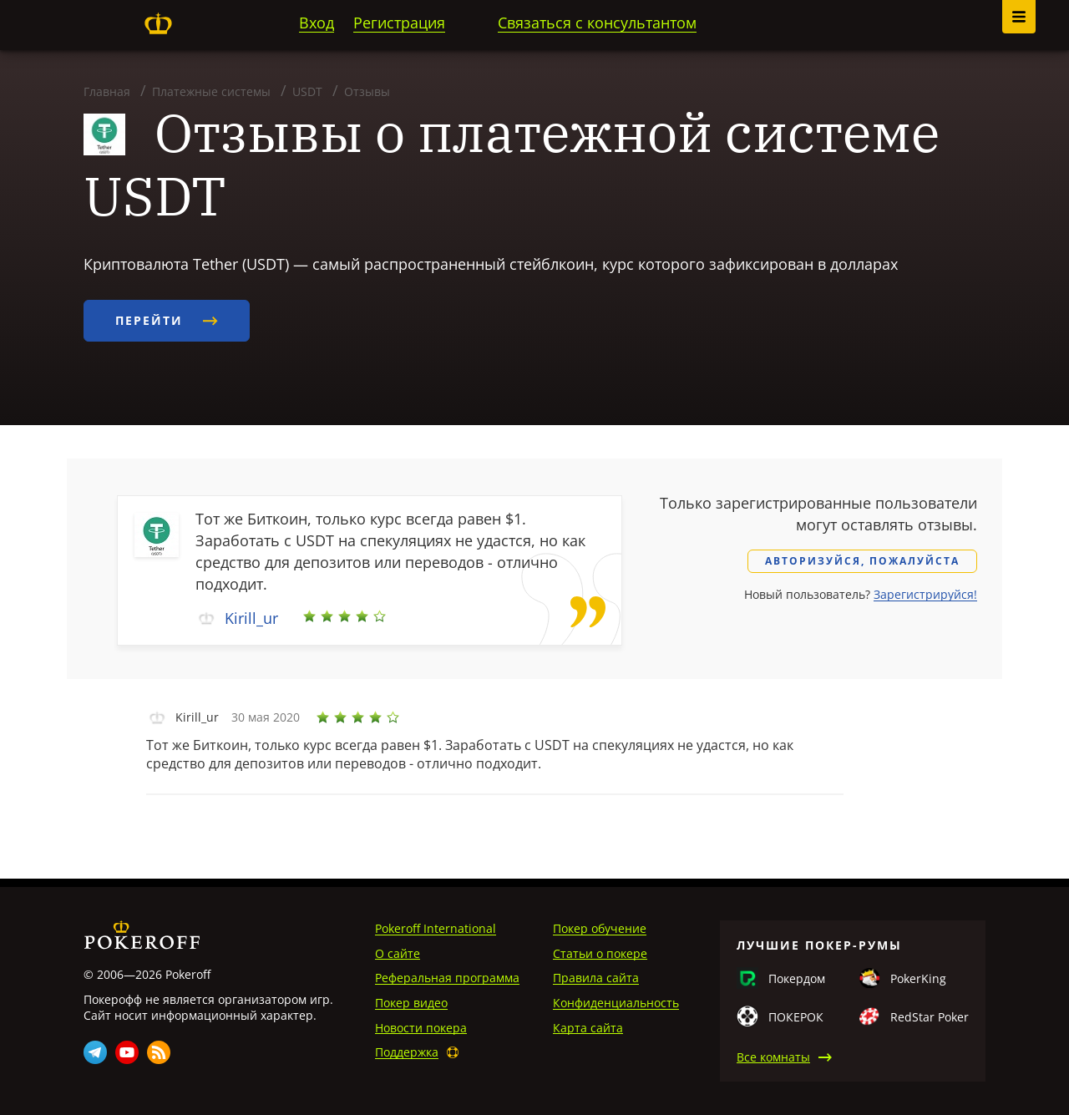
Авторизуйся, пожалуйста (862, 561)
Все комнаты (773, 1057)
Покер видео (411, 1003)
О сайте (397, 953)
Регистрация (399, 23)
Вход (316, 23)
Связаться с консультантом (597, 23)
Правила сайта (596, 978)
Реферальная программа (447, 978)
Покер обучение (599, 928)
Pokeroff (158, 23)
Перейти (166, 320)
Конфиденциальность (616, 1003)
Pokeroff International (435, 928)
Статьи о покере (600, 953)
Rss (158, 1052)
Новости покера (421, 1028)
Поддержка (406, 1052)
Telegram (95, 1052)
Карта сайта (588, 1028)
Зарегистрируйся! (925, 594)
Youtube (127, 1052)
